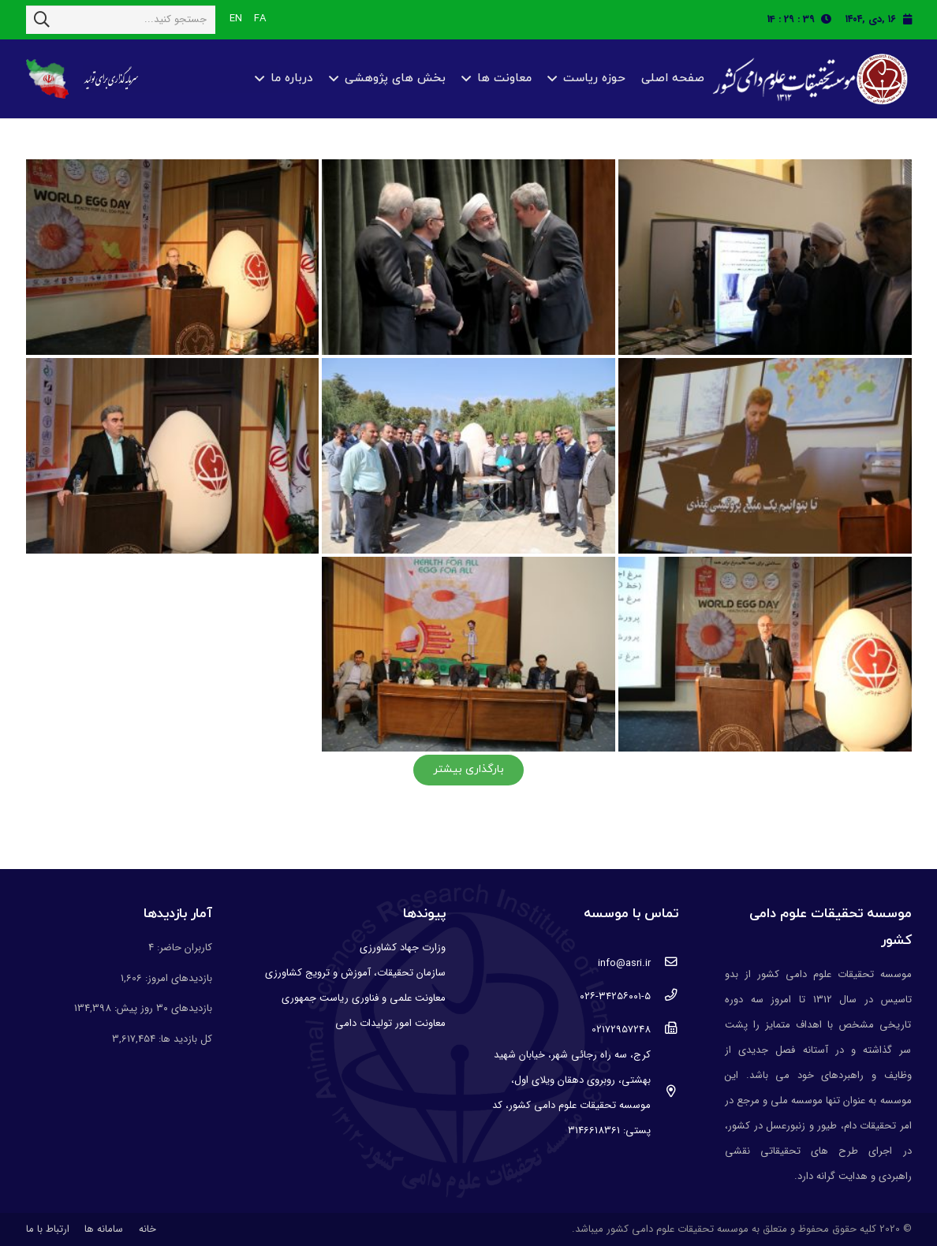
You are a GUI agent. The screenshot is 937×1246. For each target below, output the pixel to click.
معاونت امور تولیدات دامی (390, 1023)
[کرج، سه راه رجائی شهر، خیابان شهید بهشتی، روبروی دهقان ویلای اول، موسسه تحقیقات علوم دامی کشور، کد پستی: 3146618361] (664, 1093)
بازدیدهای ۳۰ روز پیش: (161, 1008)
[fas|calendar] (907, 19)
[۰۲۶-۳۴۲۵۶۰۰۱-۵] (664, 996)
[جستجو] (42, 19)
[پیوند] (807, 79)
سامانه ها (103, 1229)
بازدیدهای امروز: (177, 978)
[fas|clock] (830, 19)
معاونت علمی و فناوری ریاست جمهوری (364, 998)
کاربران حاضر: (183, 947)
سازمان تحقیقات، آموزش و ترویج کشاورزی (355, 972)
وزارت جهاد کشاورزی (403, 947)
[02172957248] (664, 1030)
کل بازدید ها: (183, 1039)
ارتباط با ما (47, 1229)
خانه (147, 1229)
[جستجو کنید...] (120, 20)
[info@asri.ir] (664, 963)
